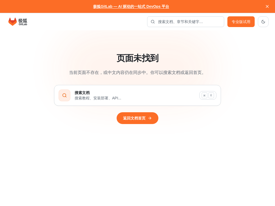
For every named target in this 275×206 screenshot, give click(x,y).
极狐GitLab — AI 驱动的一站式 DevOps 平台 (131, 6)
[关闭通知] (267, 6)
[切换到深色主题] (263, 21)
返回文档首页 (137, 118)
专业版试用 (241, 22)
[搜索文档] (185, 21)
